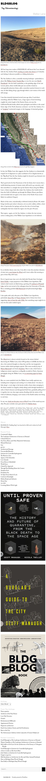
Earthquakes (4, 409)
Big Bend (42, 407)
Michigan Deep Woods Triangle (14, 759)
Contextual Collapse (6, 434)
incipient (5, 109)
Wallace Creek (34, 63)
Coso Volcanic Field (20, 408)
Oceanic (3, 718)
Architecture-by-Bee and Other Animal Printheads (25, 757)
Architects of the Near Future (9, 714)
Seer (2, 445)
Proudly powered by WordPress (19, 777)
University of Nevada (23, 413)
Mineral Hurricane (6, 443)
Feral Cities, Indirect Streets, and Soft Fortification (15, 728)
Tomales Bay (20, 81)
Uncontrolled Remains (7, 451)
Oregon (7, 411)
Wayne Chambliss (6, 742)
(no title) (3, 483)
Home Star (4, 481)
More (7, 427)
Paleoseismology (14, 411)
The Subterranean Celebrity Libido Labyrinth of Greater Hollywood (20, 733)
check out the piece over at (17, 401)
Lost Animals (4, 460)
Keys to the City (5, 730)
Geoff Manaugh (5, 740)
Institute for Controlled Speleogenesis (11, 454)
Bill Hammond (20, 289)
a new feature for (15, 272)
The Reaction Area (6, 456)
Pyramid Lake (32, 411)
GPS (36, 409)
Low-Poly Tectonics (6, 716)
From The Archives (8, 709)
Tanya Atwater (21, 298)
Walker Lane (39, 13)
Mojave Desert (37, 410)
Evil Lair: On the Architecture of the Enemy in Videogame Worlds (22, 745)
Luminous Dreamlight (7, 477)
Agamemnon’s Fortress (7, 723)
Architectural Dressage (7, 449)
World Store (4, 464)
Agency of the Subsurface (8, 458)
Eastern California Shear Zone (16, 409)
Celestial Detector (6, 439)
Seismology (19, 412)
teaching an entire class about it (27, 72)
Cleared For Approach (7, 466)
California (11, 408)
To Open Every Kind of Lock (9, 475)
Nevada (2, 411)
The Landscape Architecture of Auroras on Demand (15, 437)
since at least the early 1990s (16, 300)
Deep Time (29, 408)
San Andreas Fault (20, 407)
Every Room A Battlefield (8, 462)
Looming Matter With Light (9, 485)
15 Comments (5, 414)
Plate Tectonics (23, 411)
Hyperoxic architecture (7, 726)
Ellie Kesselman (5, 757)
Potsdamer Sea (5, 473)
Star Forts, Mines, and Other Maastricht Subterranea (15, 441)
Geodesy (27, 409)
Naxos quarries (5, 711)
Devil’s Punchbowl (38, 408)
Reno (38, 411)
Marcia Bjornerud (6, 369)
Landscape (19, 410)
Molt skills (4, 744)
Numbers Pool (5, 470)
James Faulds (4, 282)
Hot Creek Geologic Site (15, 266)
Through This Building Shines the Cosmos (12, 468)
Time (8, 413)
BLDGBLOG (9, 3)
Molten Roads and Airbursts (9, 479)
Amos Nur (11, 298)
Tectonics (3, 413)
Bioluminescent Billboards (8, 721)
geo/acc (3, 447)
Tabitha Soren (32, 404)
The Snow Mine (16, 751)
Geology (32, 409)
